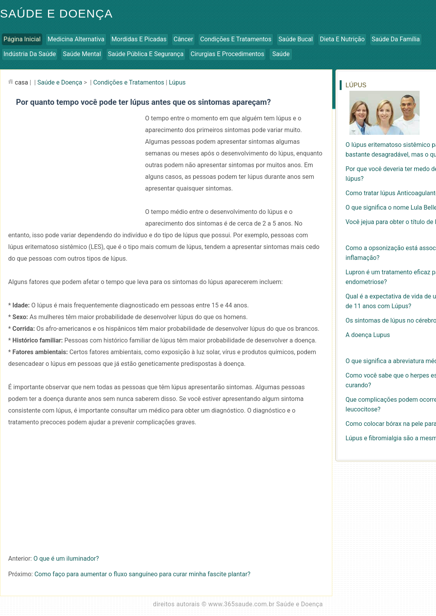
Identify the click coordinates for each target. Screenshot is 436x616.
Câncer (183, 39)
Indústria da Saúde (30, 54)
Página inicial (22, 39)
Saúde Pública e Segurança (146, 54)
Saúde (281, 54)
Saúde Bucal (295, 39)
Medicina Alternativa (76, 39)
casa (21, 82)
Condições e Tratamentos (235, 39)
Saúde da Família (396, 39)
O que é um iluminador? (66, 558)
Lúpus (177, 82)
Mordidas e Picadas (139, 39)
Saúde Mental (82, 54)
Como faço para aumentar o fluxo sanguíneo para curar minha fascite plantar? (142, 574)
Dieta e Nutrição (342, 39)
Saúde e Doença (59, 82)
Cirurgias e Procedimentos (227, 54)
